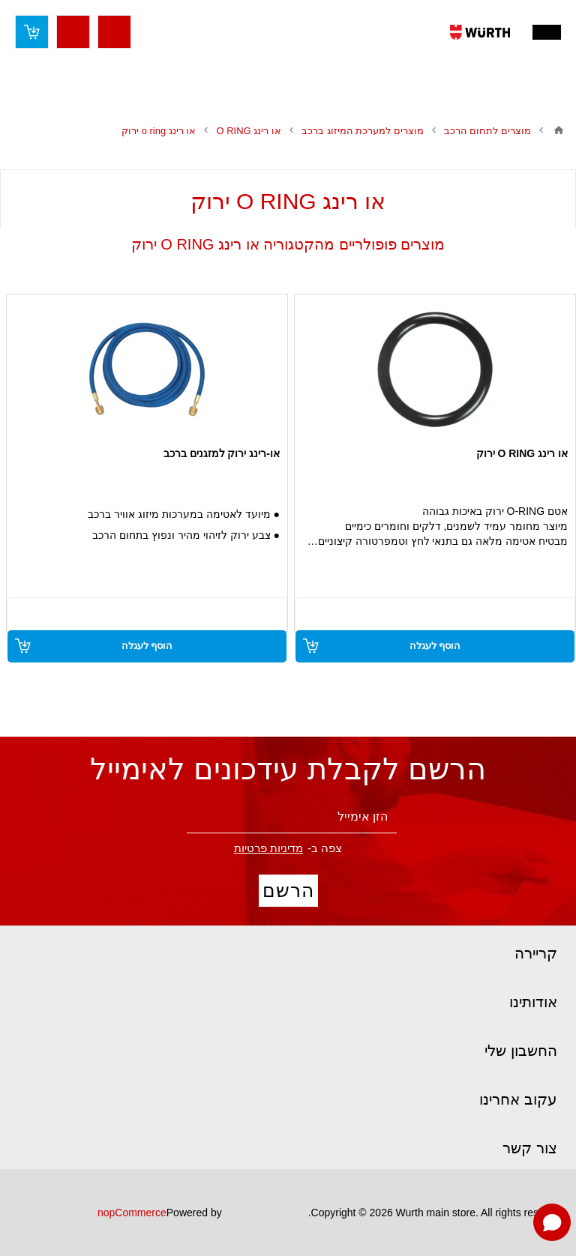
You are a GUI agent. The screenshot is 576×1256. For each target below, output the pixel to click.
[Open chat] (552, 1222)
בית (558, 130)
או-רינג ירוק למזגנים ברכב (222, 453)
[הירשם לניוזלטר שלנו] (292, 817)
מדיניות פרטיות (268, 848)
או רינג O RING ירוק (522, 453)
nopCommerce (132, 1213)
